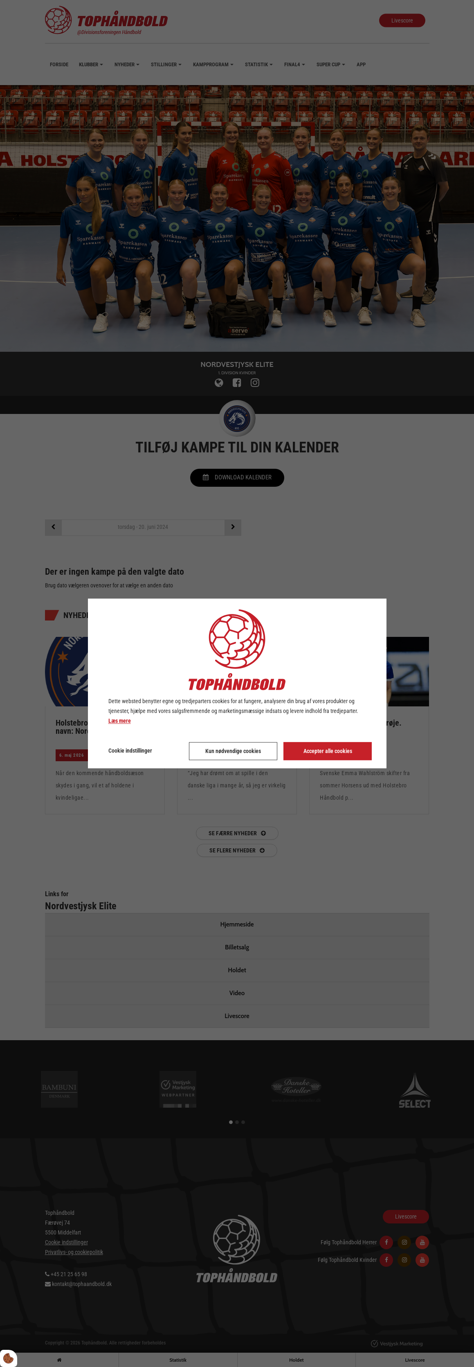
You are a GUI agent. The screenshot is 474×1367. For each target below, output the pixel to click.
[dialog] (237, 683)
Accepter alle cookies (327, 751)
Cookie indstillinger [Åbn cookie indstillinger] (130, 751)
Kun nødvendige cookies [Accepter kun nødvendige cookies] (233, 751)
